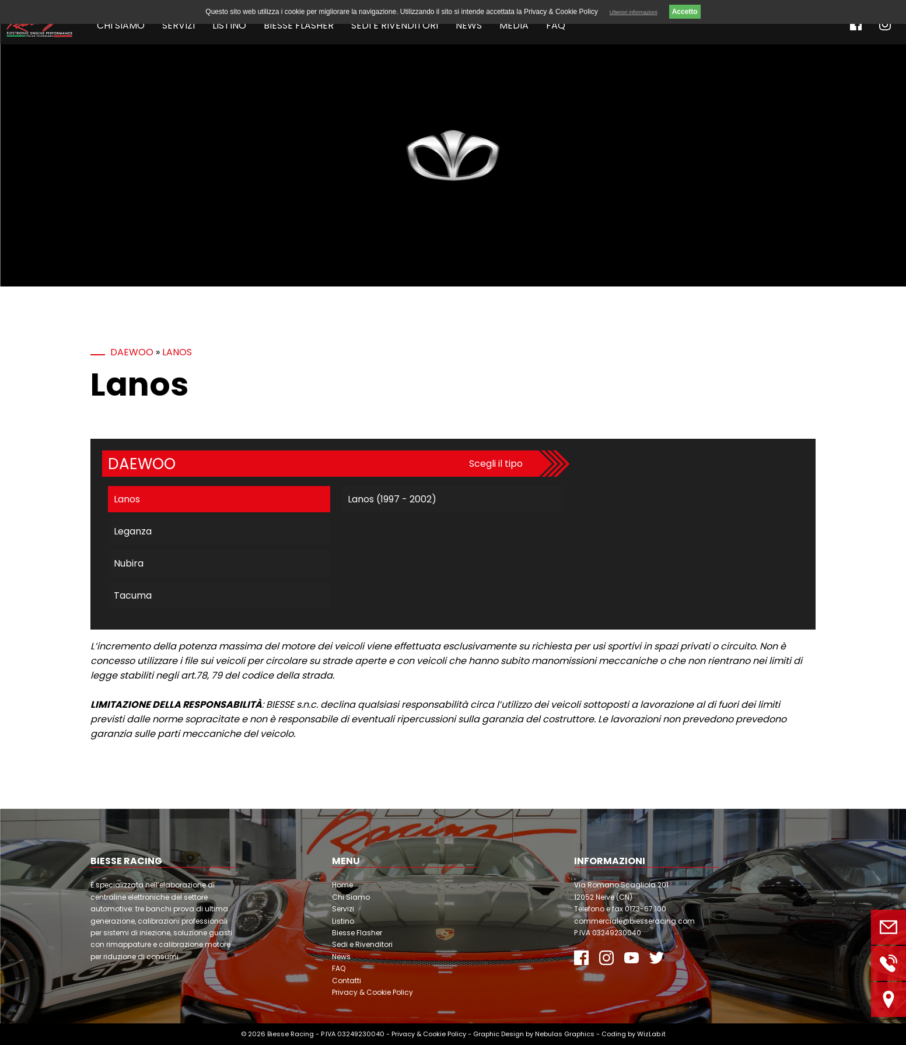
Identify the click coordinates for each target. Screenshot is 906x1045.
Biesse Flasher (299, 25)
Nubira (129, 563)
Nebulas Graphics (564, 1034)
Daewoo (131, 352)
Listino (229, 25)
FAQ (555, 25)
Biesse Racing (290, 1034)
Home (342, 885)
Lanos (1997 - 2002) (392, 499)
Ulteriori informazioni (633, 12)
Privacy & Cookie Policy (372, 992)
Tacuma (133, 595)
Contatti (346, 980)
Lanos (177, 352)
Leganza (133, 531)
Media (514, 25)
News (469, 25)
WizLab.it (651, 1034)
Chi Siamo (121, 25)
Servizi (178, 25)
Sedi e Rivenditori (394, 25)
